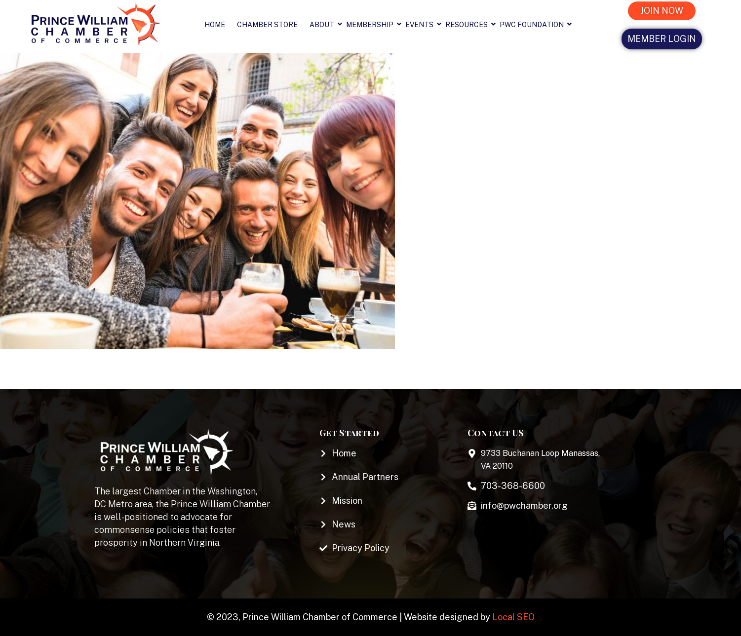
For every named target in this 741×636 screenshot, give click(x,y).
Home (214, 25)
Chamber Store (267, 25)
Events (422, 25)
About (325, 25)
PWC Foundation (535, 25)
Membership (372, 25)
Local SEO (513, 617)
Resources (469, 25)
